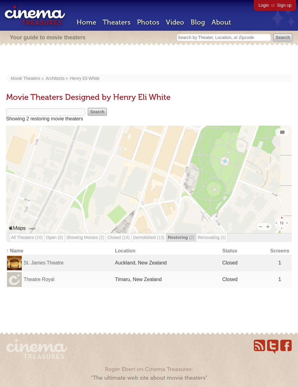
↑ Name (14, 250)
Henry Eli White (84, 78)
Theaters (117, 22)
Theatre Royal (39, 279)
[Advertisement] (149, 60)
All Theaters (27, 237)
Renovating (212, 237)
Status (229, 250)
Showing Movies (85, 237)
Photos (148, 22)
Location (125, 250)
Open (54, 237)
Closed (118, 237)
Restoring (181, 237)
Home (86, 22)
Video (175, 22)
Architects (55, 78)
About (221, 22)
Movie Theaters (25, 78)
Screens (279, 250)
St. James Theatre (43, 262)
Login (263, 5)
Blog (198, 22)
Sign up (284, 5)
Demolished (149, 237)
